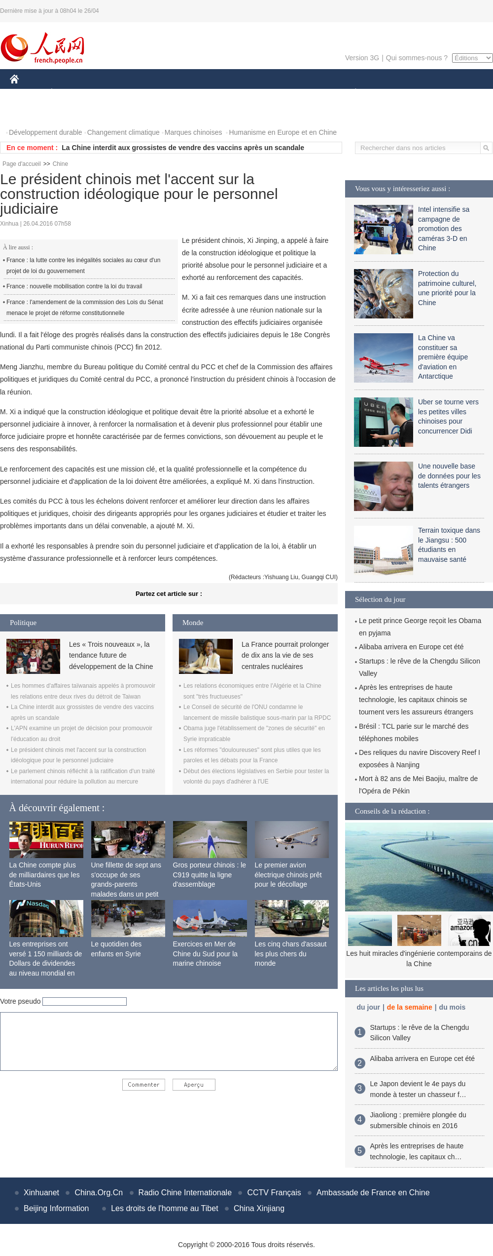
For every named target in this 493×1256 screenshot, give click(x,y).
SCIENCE (199, 93)
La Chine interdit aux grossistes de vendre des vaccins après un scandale (183, 148)
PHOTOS (30, 113)
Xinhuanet (41, 1192)
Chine (60, 163)
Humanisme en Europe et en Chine (283, 132)
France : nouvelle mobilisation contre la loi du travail (74, 286)
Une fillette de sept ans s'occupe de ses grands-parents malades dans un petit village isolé (126, 884)
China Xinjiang (259, 1208)
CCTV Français (274, 1192)
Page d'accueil (21, 163)
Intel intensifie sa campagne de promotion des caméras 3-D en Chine (443, 228)
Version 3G (362, 58)
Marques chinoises (193, 132)
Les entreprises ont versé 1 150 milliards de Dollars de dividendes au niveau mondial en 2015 (45, 963)
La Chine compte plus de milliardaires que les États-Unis (44, 874)
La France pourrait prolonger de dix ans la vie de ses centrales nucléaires (285, 655)
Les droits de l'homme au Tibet (164, 1208)
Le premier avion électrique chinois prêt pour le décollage (288, 874)
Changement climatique (123, 132)
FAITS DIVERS (297, 93)
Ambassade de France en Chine (373, 1192)
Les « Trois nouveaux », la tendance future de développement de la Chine (111, 655)
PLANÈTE (350, 93)
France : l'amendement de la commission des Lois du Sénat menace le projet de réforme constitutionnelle (84, 307)
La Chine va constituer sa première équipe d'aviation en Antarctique (443, 357)
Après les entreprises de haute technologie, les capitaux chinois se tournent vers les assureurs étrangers (416, 699)
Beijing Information (56, 1208)
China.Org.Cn (98, 1192)
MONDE (114, 93)
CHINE (27, 93)
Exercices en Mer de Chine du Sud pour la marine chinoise (205, 953)
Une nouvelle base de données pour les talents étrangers (449, 475)
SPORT (390, 93)
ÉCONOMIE (69, 93)
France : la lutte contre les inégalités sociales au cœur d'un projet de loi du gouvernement (83, 266)
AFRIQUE (156, 93)
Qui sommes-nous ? (417, 58)
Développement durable (45, 132)
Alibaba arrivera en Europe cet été (411, 647)
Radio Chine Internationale (185, 1192)
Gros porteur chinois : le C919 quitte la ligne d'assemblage (209, 874)
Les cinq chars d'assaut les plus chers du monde (291, 953)
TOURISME (432, 93)
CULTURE (243, 93)
